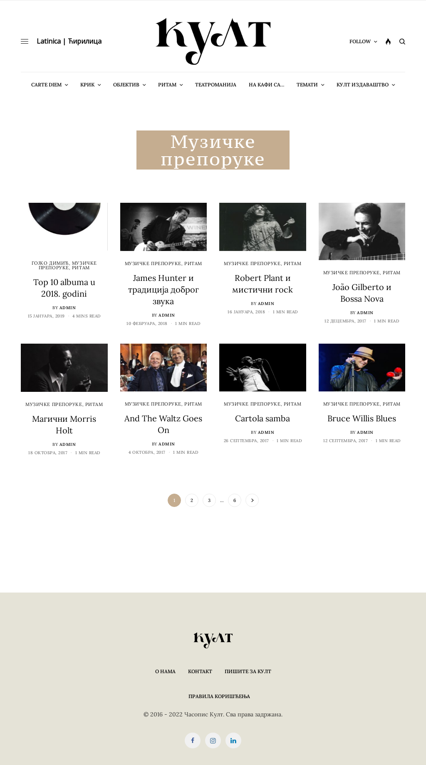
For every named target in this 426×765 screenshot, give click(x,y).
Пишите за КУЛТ (248, 671)
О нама (165, 671)
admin (67, 307)
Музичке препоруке (68, 265)
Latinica (49, 41)
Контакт (200, 671)
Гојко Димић (50, 263)
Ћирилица (85, 41)
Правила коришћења (219, 696)
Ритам (81, 268)
